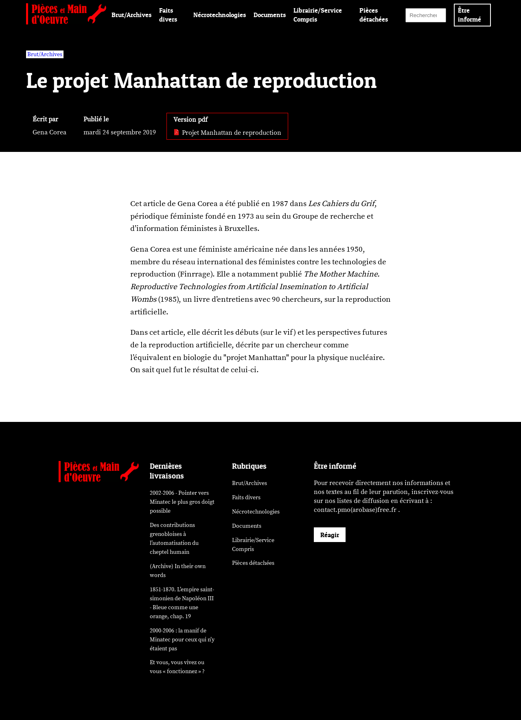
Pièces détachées (253, 563)
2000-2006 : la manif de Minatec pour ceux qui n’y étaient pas (182, 639)
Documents (270, 15)
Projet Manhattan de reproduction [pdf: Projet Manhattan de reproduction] (227, 132)
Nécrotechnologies (219, 15)
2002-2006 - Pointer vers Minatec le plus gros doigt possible (182, 502)
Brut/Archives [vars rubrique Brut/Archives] (44, 54)
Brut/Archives (131, 15)
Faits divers (246, 497)
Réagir (329, 535)
